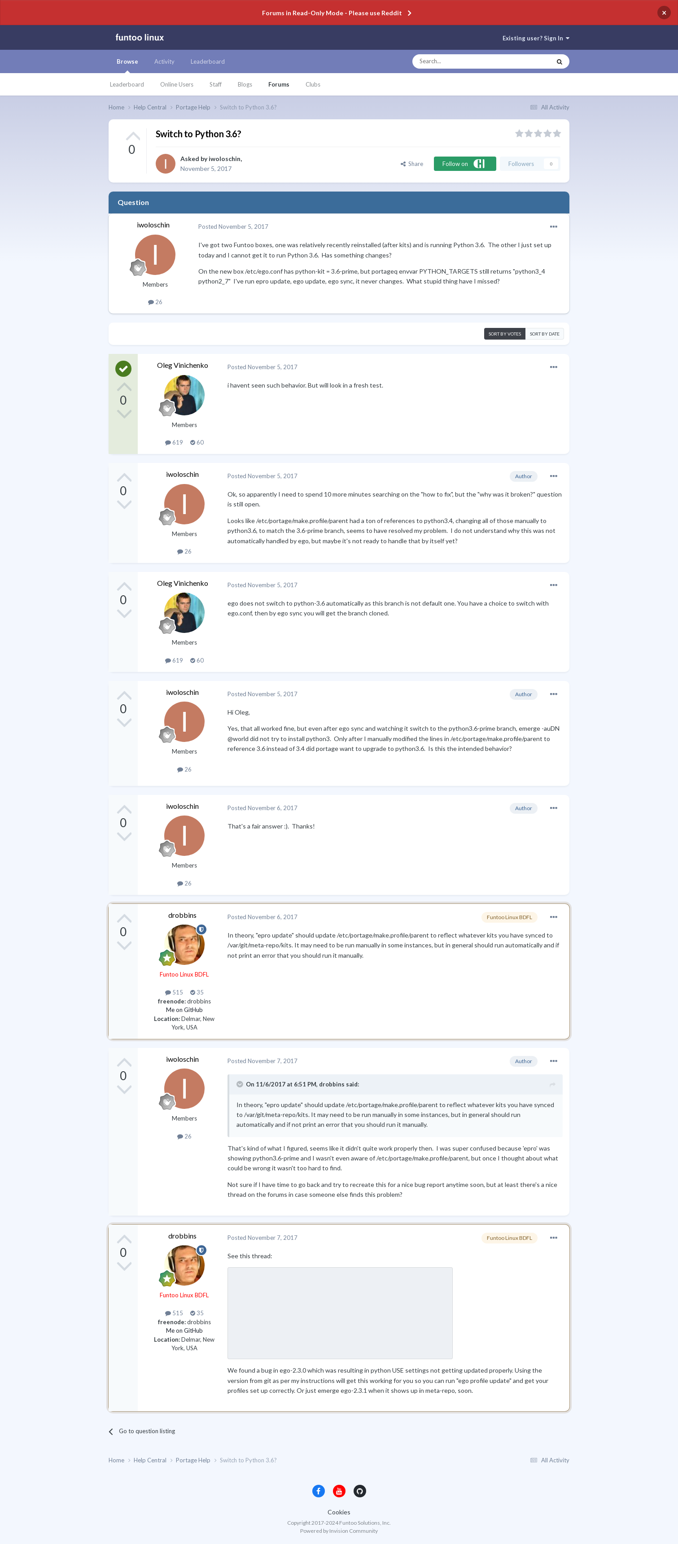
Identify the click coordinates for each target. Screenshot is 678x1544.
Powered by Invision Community (339, 1530)
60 (197, 442)
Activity (164, 61)
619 (174, 442)
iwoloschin (225, 158)
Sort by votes (505, 333)
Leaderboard (127, 84)
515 (174, 992)
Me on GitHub (184, 1009)
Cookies (339, 1512)
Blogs (245, 84)
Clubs (313, 84)
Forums (278, 84)
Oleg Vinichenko (182, 365)
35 (197, 992)
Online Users (176, 84)
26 (155, 301)
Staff (216, 84)
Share (412, 163)
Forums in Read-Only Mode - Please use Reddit (332, 13)
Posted (233, 226)
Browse (127, 65)
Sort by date (545, 333)
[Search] (463, 61)
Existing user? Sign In (536, 38)
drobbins (182, 915)
